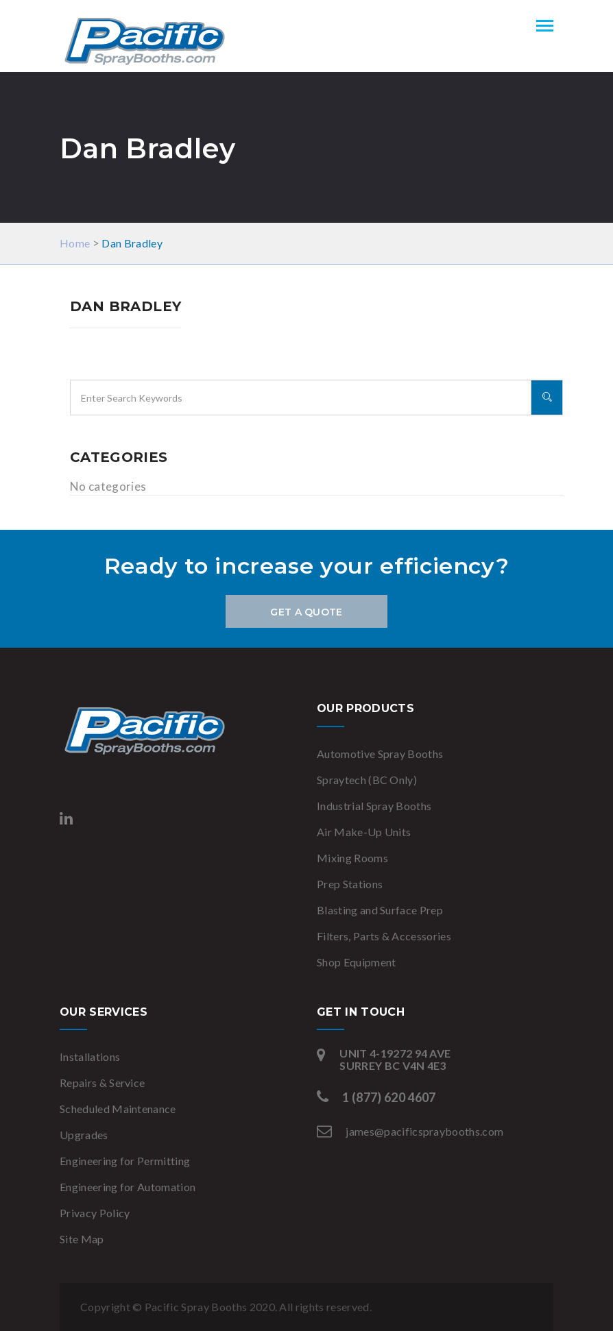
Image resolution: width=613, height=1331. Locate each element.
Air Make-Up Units (364, 831)
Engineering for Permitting (125, 1160)
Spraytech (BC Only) (367, 779)
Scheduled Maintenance (118, 1108)
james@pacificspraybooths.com (424, 1131)
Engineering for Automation (127, 1186)
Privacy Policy (95, 1212)
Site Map (82, 1238)
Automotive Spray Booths (380, 753)
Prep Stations (350, 883)
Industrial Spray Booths (374, 805)
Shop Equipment (356, 961)
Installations (90, 1056)
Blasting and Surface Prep (380, 909)
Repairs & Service (102, 1082)
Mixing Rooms (352, 857)
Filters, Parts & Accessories (384, 935)
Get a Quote (306, 612)
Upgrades (84, 1134)
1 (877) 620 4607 (388, 1097)
